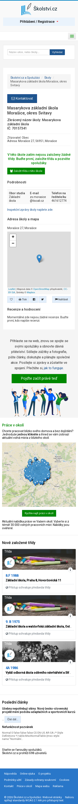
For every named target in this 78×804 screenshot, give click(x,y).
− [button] (13, 244)
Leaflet (11, 289)
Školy (47, 77)
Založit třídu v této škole (26, 170)
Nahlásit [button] (61, 299)
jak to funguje (53, 368)
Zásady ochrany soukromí (40, 779)
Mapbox (31, 292)
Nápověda (10, 773)
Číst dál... (12, 719)
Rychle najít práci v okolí (39, 513)
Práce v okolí (24, 786)
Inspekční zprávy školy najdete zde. (30, 209)
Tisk (23, 299)
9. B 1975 (13, 622)
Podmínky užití (12, 779)
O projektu (44, 773)
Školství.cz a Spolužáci (25, 77)
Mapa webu (42, 786)
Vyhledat (57, 52)
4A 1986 (12, 668)
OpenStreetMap (41, 289)
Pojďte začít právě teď (39, 378)
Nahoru (69, 797)
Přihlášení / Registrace (39, 22)
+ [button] (13, 237)
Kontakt (9, 786)
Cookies (64, 779)
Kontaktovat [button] (22, 98)
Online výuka (27, 773)
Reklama (58, 786)
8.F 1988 (12, 576)
